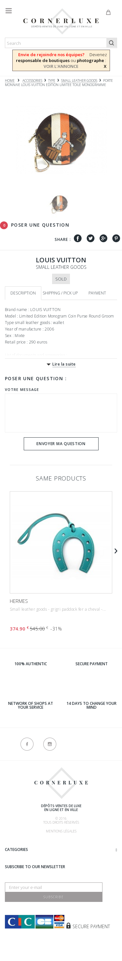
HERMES (19, 601)
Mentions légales (61, 831)
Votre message (22, 389)
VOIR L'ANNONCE (61, 66)
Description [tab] (23, 293)
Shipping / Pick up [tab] (60, 293)
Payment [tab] (97, 293)
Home (10, 81)
